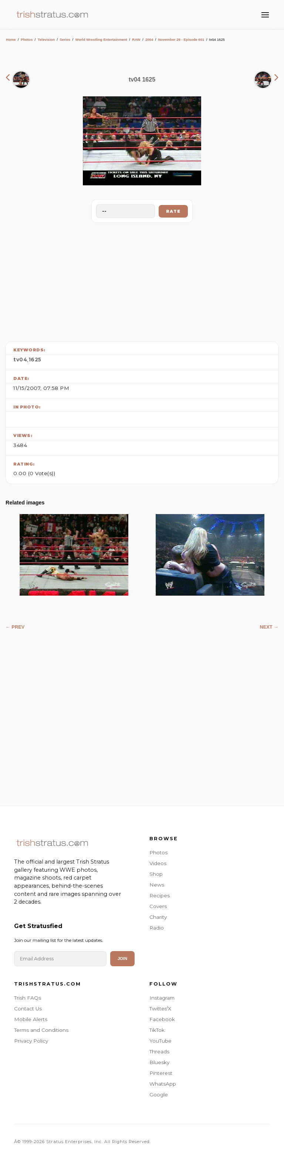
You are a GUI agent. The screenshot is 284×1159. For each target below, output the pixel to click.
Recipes (159, 895)
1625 (34, 359)
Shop (156, 874)
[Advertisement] (142, 280)
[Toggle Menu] (265, 15)
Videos (157, 863)
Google (158, 1094)
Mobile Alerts (30, 1019)
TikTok (157, 1030)
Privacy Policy (31, 1041)
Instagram (162, 998)
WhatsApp (162, 1084)
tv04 (20, 359)
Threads (159, 1051)
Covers (158, 906)
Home (11, 39)
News (156, 885)
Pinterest (160, 1073)
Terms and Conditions (41, 1030)
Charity (158, 917)
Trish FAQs (27, 998)
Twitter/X (160, 1008)
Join (122, 958)
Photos (27, 39)
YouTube (160, 1041)
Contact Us (28, 1008)
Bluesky (159, 1062)
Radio (156, 928)
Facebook (162, 1019)
